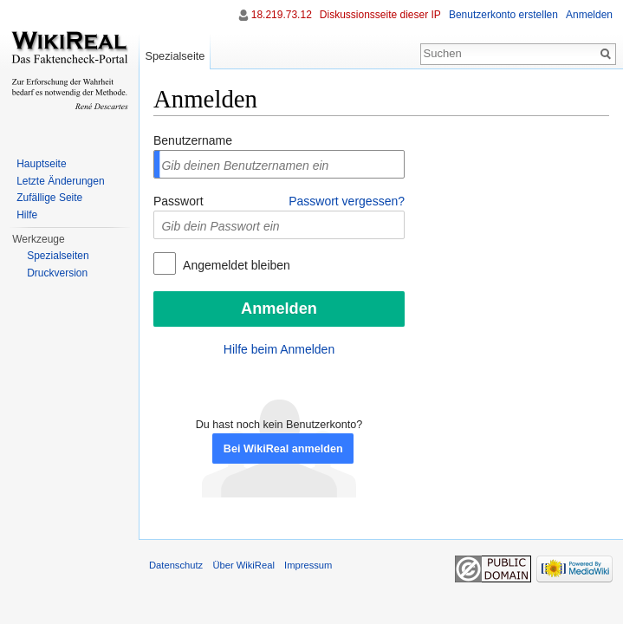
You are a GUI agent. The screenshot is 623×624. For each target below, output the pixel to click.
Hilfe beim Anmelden (279, 349)
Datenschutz (176, 565)
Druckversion (57, 273)
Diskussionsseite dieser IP (380, 15)
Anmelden (589, 15)
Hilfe (26, 215)
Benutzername (192, 140)
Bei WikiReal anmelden (283, 449)
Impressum (308, 565)
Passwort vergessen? (347, 201)
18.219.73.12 (281, 15)
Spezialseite (174, 55)
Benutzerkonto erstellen (503, 15)
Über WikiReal (243, 565)
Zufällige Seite (49, 198)
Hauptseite (41, 164)
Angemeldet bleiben (235, 265)
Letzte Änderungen (60, 181)
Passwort (178, 201)
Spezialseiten (57, 256)
